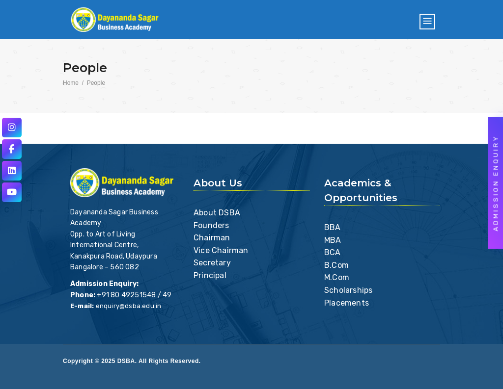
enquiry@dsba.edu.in (129, 306)
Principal (210, 275)
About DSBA (217, 212)
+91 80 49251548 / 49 (134, 295)
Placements (346, 303)
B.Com (336, 265)
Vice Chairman (221, 250)
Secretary (212, 262)
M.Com (336, 277)
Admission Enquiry (496, 182)
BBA (332, 227)
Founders (211, 225)
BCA (332, 252)
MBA (332, 240)
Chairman (212, 237)
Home (71, 82)
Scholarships (348, 290)
